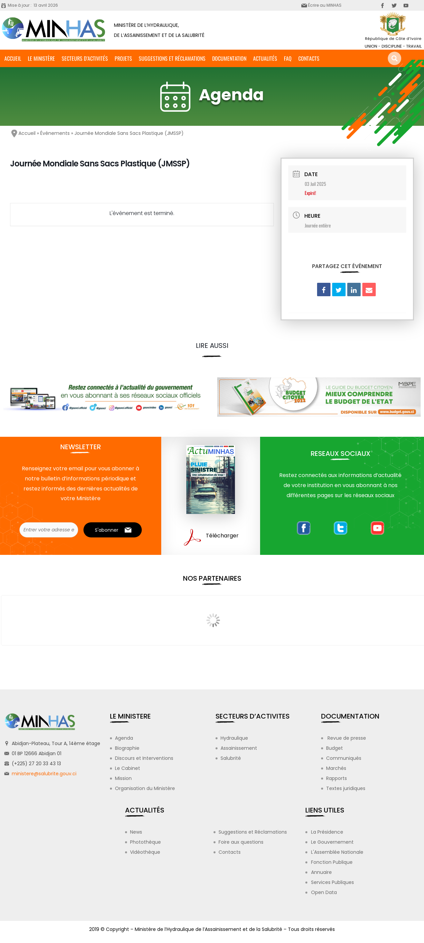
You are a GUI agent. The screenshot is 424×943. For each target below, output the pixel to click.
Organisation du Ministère (145, 788)
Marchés (336, 768)
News (136, 832)
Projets (123, 58)
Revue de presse (346, 738)
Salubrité (231, 758)
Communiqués (343, 758)
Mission (123, 778)
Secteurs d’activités (85, 58)
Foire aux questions (241, 842)
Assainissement (239, 748)
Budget (334, 748)
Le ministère (41, 58)
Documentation (229, 58)
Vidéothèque (145, 852)
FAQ (288, 58)
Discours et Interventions (144, 758)
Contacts (308, 58)
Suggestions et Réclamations (172, 58)
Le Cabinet (127, 768)
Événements (55, 133)
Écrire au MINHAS (325, 5)
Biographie (127, 748)
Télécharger (222, 535)
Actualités (265, 58)
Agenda (124, 738)
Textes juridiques (345, 788)
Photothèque (145, 842)
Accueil (12, 58)
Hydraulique (234, 738)
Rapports (336, 778)
